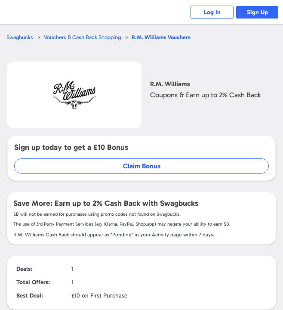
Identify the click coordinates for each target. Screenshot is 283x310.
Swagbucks (19, 37)
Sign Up (257, 12)
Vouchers (161, 37)
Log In (212, 12)
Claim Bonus (141, 166)
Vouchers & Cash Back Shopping (82, 37)
